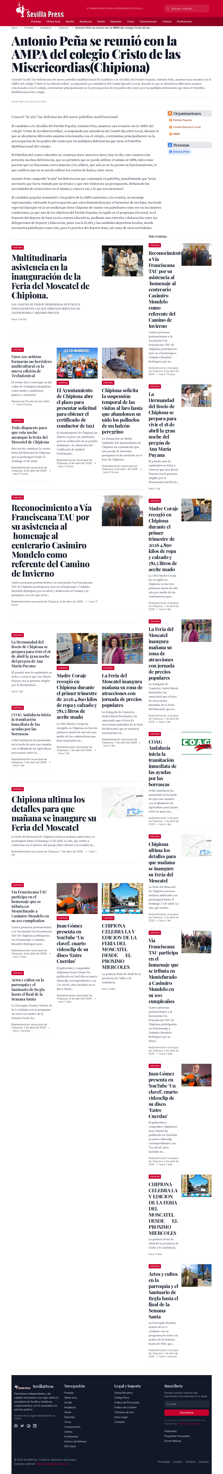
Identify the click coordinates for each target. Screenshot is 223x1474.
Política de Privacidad (126, 1402)
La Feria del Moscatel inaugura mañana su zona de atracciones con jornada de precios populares (122, 690)
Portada (36, 21)
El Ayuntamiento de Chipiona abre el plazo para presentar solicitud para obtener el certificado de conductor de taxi (77, 408)
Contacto (119, 1421)
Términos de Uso (124, 1412)
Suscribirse (186, 1412)
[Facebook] (16, 1426)
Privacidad (164, 1461)
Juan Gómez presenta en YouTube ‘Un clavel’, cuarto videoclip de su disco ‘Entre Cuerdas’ (72, 943)
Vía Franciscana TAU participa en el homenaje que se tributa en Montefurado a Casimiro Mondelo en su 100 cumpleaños (164, 970)
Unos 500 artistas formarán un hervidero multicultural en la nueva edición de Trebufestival (31, 366)
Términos (190, 1461)
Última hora (53, 21)
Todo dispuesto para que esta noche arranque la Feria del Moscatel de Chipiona (30, 435)
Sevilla (70, 21)
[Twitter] (22, 1426)
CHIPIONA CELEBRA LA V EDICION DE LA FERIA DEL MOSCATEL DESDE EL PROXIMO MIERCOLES (119, 946)
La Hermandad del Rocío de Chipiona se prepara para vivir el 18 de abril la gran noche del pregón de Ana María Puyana (31, 654)
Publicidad (170, 1431)
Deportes (115, 21)
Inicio (14, 27)
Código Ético (121, 1397)
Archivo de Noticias (75, 1441)
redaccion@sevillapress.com (52, 1463)
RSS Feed (70, 1446)
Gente (101, 21)
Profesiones (184, 21)
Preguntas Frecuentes (177, 1436)
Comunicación (148, 21)
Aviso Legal (120, 1417)
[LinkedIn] (35, 1426)
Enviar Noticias (172, 1440)
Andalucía (86, 21)
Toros (130, 21)
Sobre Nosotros (123, 1392)
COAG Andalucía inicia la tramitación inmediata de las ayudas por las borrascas (31, 724)
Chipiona (63, 27)
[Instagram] (28, 1426)
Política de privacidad (189, 1423)
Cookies (177, 1461)
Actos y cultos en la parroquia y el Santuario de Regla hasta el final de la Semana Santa (28, 989)
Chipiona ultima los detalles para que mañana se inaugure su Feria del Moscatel (162, 862)
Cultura (167, 21)
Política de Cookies (125, 1407)
